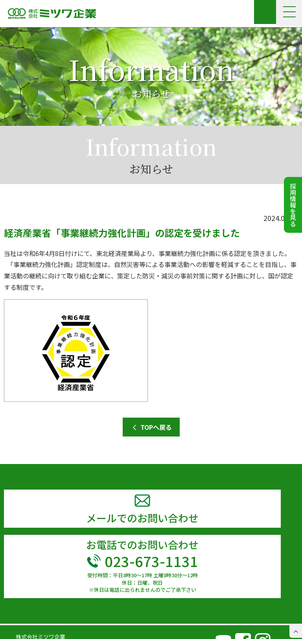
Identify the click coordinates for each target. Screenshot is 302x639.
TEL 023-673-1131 (40, 621)
